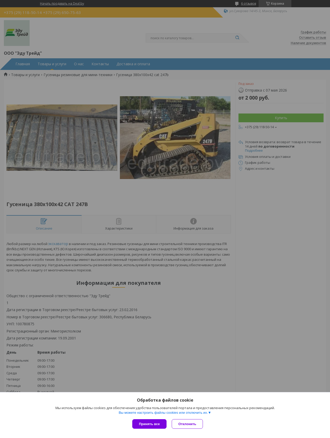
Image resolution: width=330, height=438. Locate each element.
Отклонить (187, 424)
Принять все (149, 424)
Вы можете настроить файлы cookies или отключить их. (163, 413)
